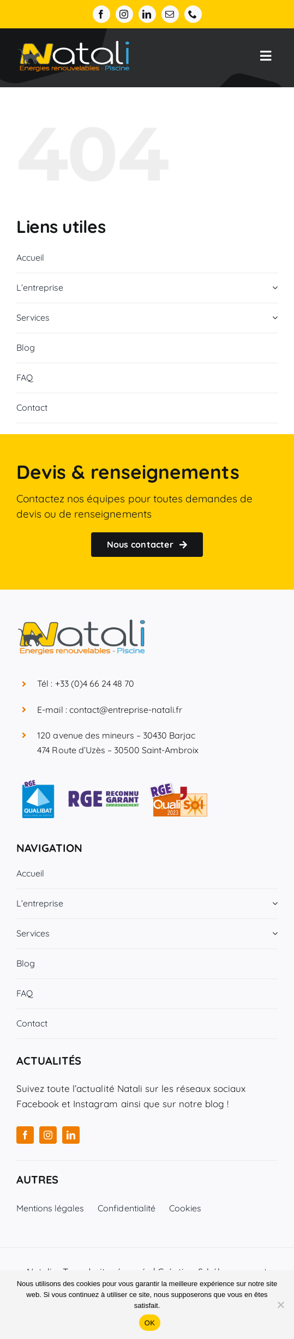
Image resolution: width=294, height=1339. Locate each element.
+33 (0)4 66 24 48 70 (95, 683)
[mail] (170, 14)
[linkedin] (147, 14)
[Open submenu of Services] (273, 317)
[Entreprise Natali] (73, 45)
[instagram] (124, 14)
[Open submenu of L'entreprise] (273, 287)
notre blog (201, 1103)
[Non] (280, 1304)
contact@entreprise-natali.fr (126, 709)
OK (150, 1323)
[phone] (193, 14)
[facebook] (101, 14)
